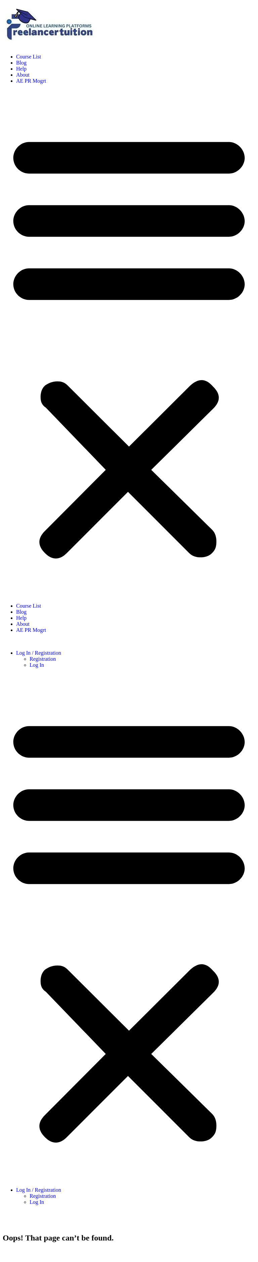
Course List (28, 56)
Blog (21, 63)
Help (21, 69)
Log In (37, 665)
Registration (43, 659)
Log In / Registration (38, 653)
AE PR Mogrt (31, 81)
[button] (129, 343)
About (23, 75)
